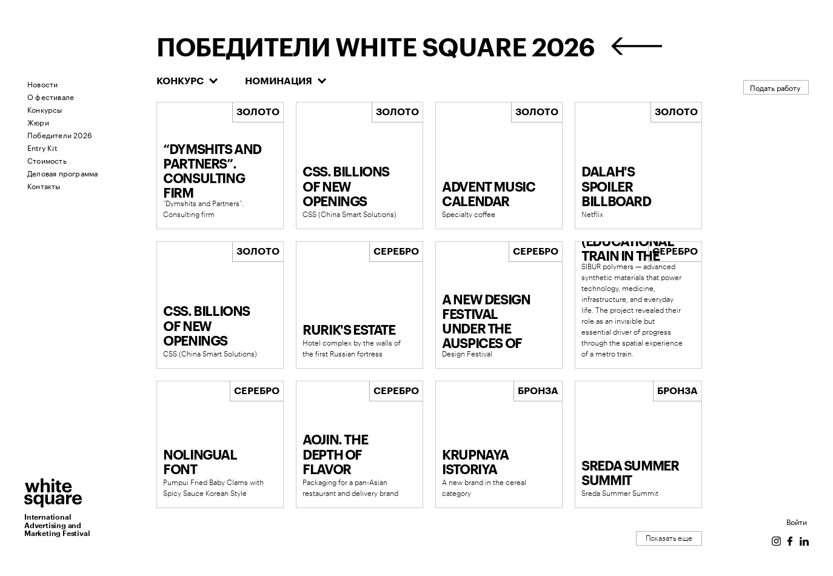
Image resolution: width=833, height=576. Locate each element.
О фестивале (50, 96)
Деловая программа (62, 172)
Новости (42, 83)
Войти (796, 521)
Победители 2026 (59, 134)
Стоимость (47, 160)
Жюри (38, 121)
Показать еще (669, 538)
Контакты (44, 185)
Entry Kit (42, 147)
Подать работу (775, 87)
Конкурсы (44, 109)
